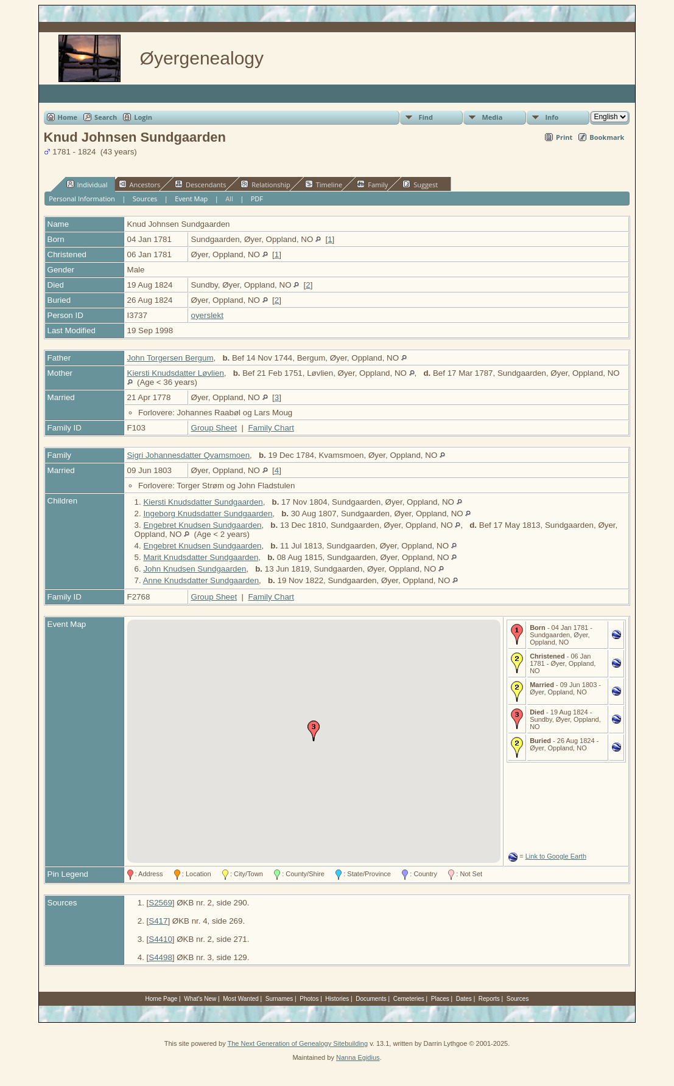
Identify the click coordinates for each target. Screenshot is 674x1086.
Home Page (162, 998)
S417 (158, 920)
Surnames (279, 998)
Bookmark (606, 137)
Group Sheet (214, 427)
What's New (200, 998)
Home (68, 117)
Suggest (420, 184)
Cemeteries (408, 998)
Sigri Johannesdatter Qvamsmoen (188, 455)
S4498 (160, 957)
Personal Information (82, 198)
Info (551, 117)
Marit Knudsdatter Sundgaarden (200, 557)
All (229, 198)
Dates (464, 998)
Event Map (191, 198)
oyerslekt (207, 315)
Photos (309, 998)
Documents (371, 998)
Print (564, 137)
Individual (87, 184)
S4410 (160, 939)
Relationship (265, 184)
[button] (313, 731)
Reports (489, 998)
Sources (145, 198)
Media (492, 117)
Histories (337, 998)
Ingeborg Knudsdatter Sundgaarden (207, 513)
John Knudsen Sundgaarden (194, 568)
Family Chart (271, 427)
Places (440, 998)
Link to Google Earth (555, 856)
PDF (257, 198)
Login (143, 117)
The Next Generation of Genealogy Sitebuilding (298, 1043)
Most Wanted (241, 998)
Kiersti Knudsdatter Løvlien (175, 373)
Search (105, 117)
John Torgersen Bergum (170, 357)
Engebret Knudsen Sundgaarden (202, 525)
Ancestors (140, 184)
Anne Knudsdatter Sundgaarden (201, 580)
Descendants (200, 184)
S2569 (160, 902)
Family (372, 184)
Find (425, 117)
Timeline (324, 184)
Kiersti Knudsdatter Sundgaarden (202, 502)
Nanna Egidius (358, 1057)
